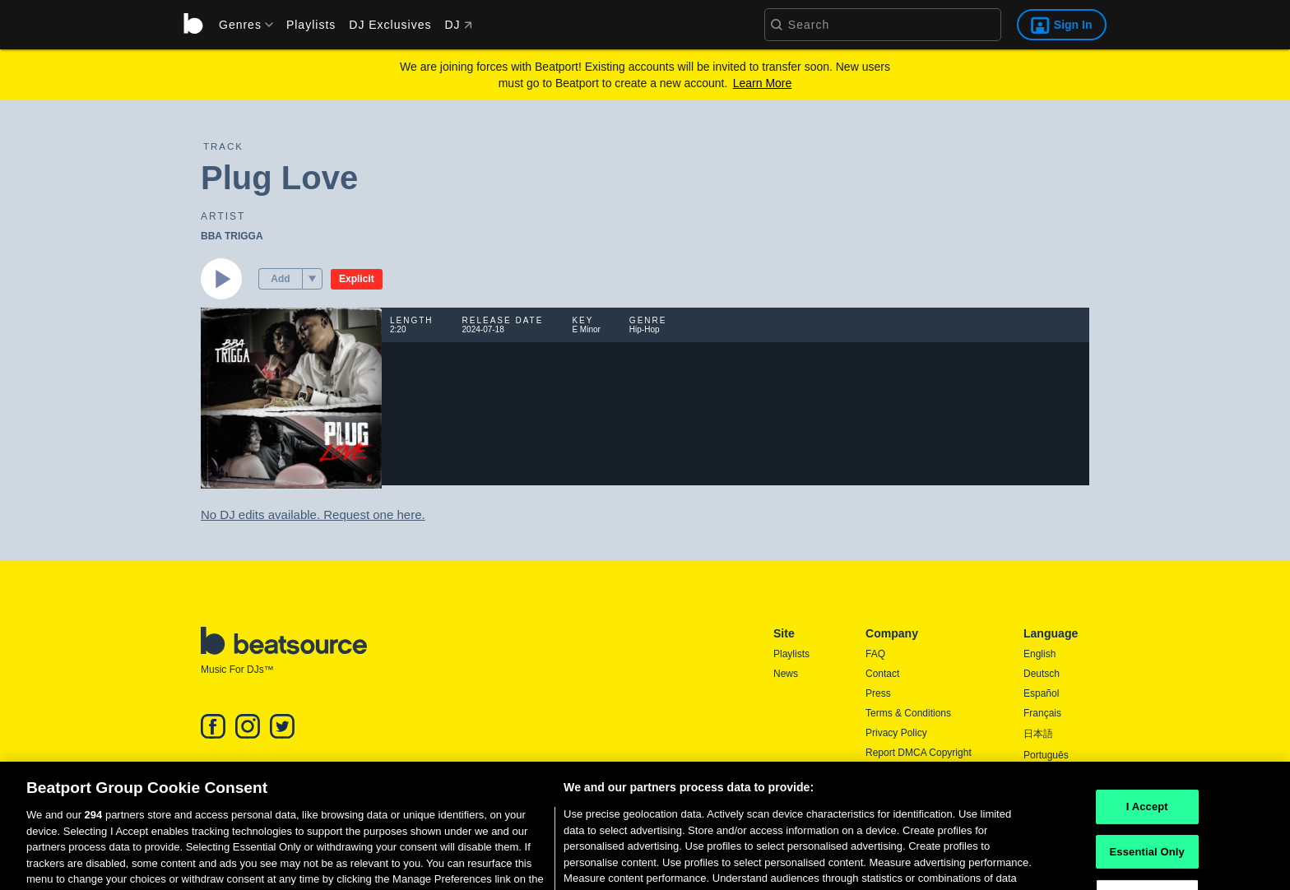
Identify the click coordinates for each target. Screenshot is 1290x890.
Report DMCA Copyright (918, 752)
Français (1042, 713)
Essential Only (1147, 866)
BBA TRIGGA (232, 236)
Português (1046, 755)
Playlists (311, 24)
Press (878, 693)
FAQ (875, 654)
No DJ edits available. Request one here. (313, 514)
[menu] (240, 24)
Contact (882, 673)
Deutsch (1041, 673)
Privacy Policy (896, 733)
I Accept (1147, 821)
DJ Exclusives (390, 24)
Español (1041, 693)
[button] (312, 279)
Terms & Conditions (908, 713)
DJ (457, 24)
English (1039, 654)
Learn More (762, 83)
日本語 (1038, 733)
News (785, 673)
